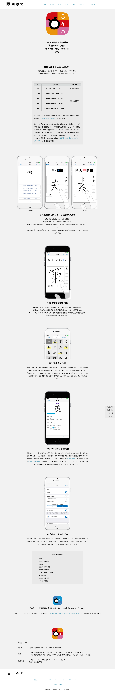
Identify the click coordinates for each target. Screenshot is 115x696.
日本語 (55, 684)
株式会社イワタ (72, 458)
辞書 (44, 4)
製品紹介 (110, 407)
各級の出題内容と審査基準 (48, 118)
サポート (92, 4)
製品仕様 (110, 410)
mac (74, 4)
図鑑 (67, 4)
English (60, 684)
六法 (59, 4)
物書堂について (38, 680)
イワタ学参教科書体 (34, 461)
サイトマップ (78, 680)
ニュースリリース (48, 680)
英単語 (52, 4)
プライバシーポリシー (67, 680)
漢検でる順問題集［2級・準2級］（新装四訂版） (65, 613)
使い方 (109, 416)
